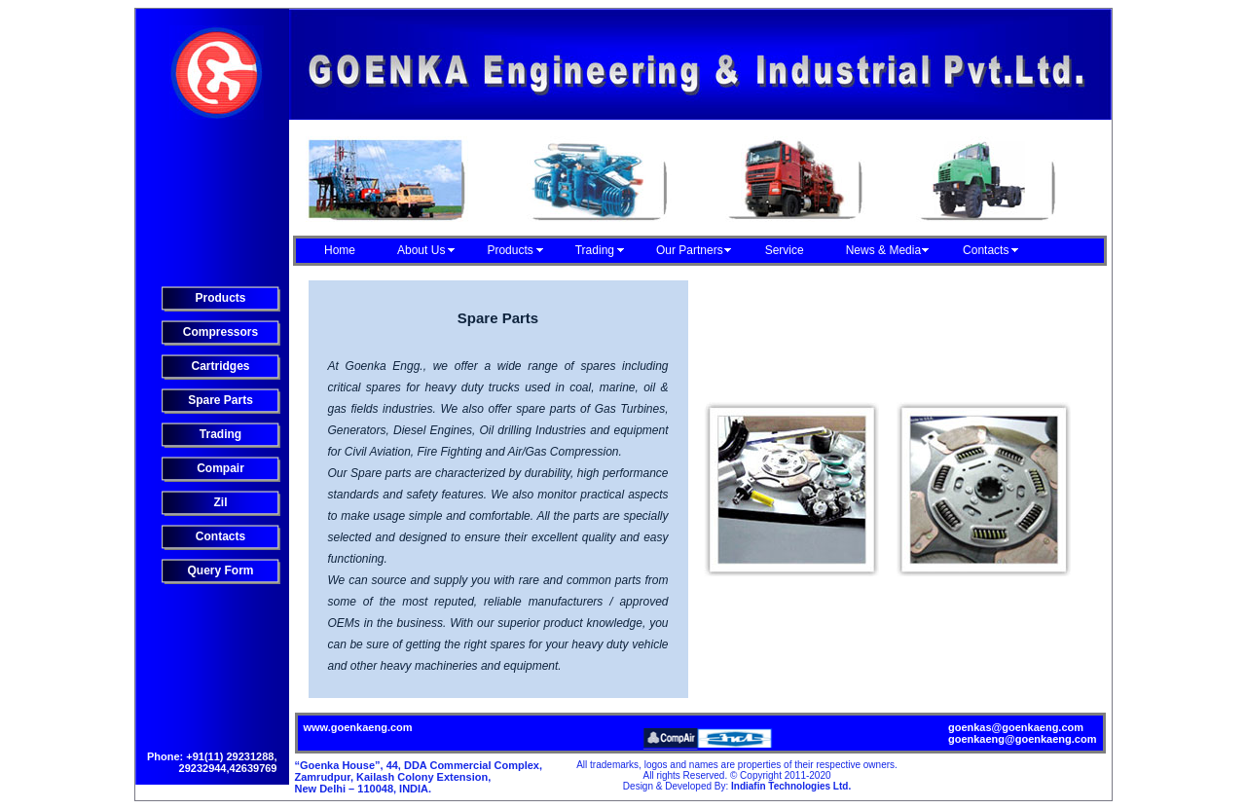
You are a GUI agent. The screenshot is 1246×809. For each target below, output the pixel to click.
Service (784, 250)
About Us (421, 250)
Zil (221, 502)
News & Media (883, 250)
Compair (220, 468)
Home (339, 250)
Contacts (985, 250)
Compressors (220, 332)
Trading (594, 250)
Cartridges (220, 366)
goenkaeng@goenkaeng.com (1022, 739)
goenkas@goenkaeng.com (1015, 727)
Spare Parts (220, 400)
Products (509, 250)
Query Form (220, 570)
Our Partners (689, 250)
